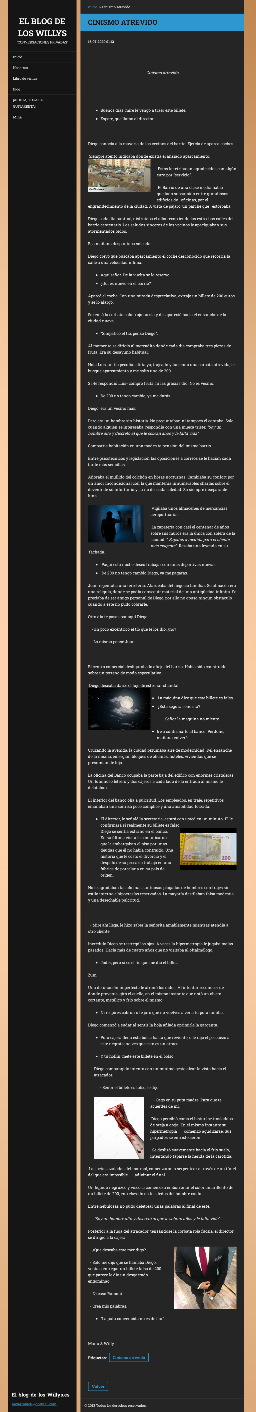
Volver (98, 1386)
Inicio (17, 56)
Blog (16, 89)
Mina (17, 117)
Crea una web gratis (195, 1406)
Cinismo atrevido (129, 1357)
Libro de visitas (25, 78)
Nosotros (20, 67)
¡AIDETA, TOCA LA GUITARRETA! (28, 103)
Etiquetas (97, 1357)
